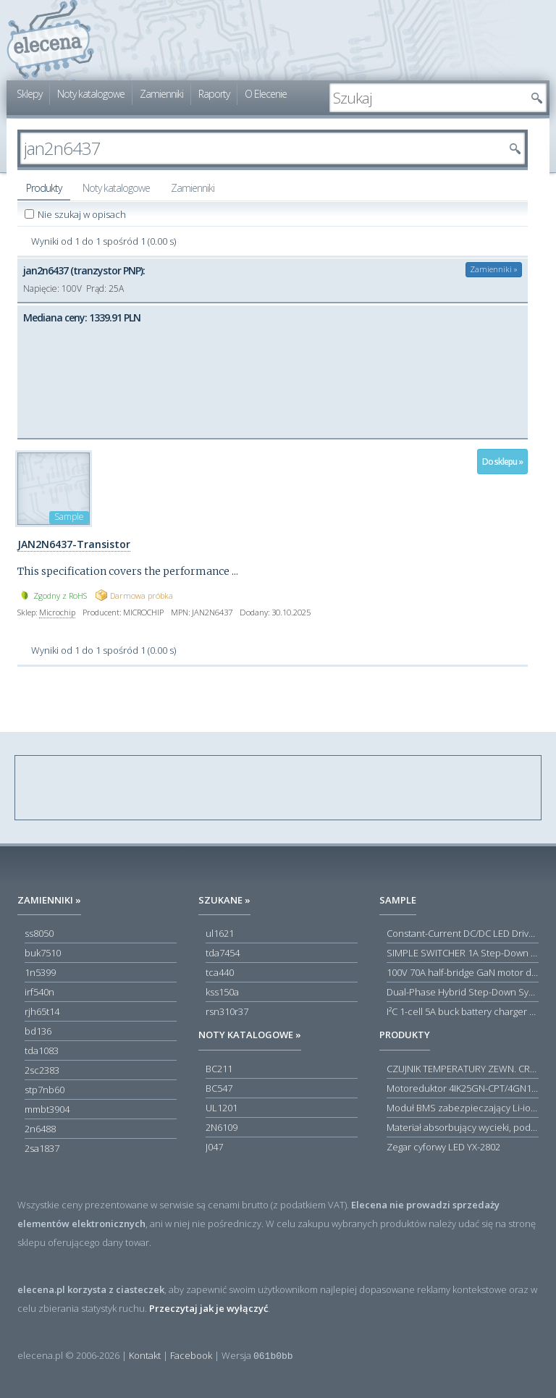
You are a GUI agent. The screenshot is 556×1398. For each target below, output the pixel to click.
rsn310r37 (227, 1011)
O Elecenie (266, 94)
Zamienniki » (494, 269)
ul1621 (220, 933)
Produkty (44, 188)
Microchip (57, 612)
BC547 (219, 1088)
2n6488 (40, 1128)
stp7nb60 (44, 1089)
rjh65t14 (42, 1011)
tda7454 (223, 952)
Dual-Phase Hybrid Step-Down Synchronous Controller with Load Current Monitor (463, 991)
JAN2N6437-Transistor (73, 544)
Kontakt (145, 1355)
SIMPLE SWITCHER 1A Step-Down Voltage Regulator (463, 952)
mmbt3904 (47, 1109)
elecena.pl (50, 40)
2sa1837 (42, 1148)
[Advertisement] (278, 788)
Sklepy (29, 94)
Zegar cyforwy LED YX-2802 (443, 1146)
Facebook (191, 1355)
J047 (214, 1146)
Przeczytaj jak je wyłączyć (208, 1308)
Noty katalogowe (91, 94)
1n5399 (40, 972)
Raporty (213, 94)
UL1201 (221, 1107)
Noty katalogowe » (249, 1034)
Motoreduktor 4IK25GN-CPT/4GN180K (463, 1088)
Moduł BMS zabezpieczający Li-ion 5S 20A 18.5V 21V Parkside (463, 1107)
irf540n (39, 991)
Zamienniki (161, 94)
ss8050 (39, 933)
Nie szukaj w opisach (82, 214)
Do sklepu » (502, 461)
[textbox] (427, 97)
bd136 (38, 1030)
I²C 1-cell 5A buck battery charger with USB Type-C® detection (463, 1011)
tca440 (220, 972)
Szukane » (224, 899)
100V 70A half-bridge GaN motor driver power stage (463, 972)
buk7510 (43, 952)
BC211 (219, 1068)
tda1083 (42, 1050)
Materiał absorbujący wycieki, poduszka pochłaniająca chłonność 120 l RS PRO (463, 1127)
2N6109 (221, 1127)
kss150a (222, 991)
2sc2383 (42, 1070)
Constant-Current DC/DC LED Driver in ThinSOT (463, 933)
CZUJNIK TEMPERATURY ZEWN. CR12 (463, 1068)
